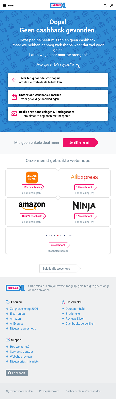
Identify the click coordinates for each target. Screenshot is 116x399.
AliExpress (16, 323)
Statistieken (73, 313)
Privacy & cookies (49, 391)
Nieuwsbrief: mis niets (24, 361)
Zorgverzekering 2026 (24, 308)
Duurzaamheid (75, 308)
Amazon (15, 318)
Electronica (17, 313)
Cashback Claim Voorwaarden (83, 391)
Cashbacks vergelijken (80, 323)
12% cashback (85, 216)
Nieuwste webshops (23, 328)
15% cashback (33, 187)
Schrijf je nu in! (79, 142)
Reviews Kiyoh (75, 318)
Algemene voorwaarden (19, 391)
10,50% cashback (32, 216)
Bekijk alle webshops (56, 268)
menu (8, 5)
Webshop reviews (21, 356)
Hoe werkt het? (19, 346)
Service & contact (21, 351)
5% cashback (59, 245)
